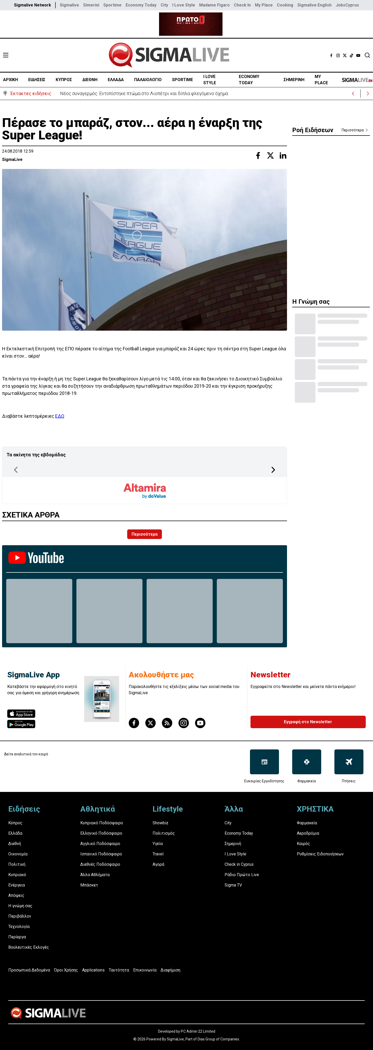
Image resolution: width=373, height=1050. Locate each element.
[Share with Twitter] (270, 155)
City (164, 5)
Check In (242, 5)
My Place (264, 5)
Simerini (91, 5)
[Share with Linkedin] (283, 155)
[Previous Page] (16, 470)
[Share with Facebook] (258, 155)
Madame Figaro (214, 5)
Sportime (112, 5)
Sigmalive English (314, 5)
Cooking (285, 5)
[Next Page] (273, 470)
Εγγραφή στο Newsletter (308, 721)
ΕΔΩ (59, 416)
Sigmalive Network (32, 5)
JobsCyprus (347, 5)
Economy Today (141, 5)
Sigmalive (69, 5)
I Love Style (183, 5)
